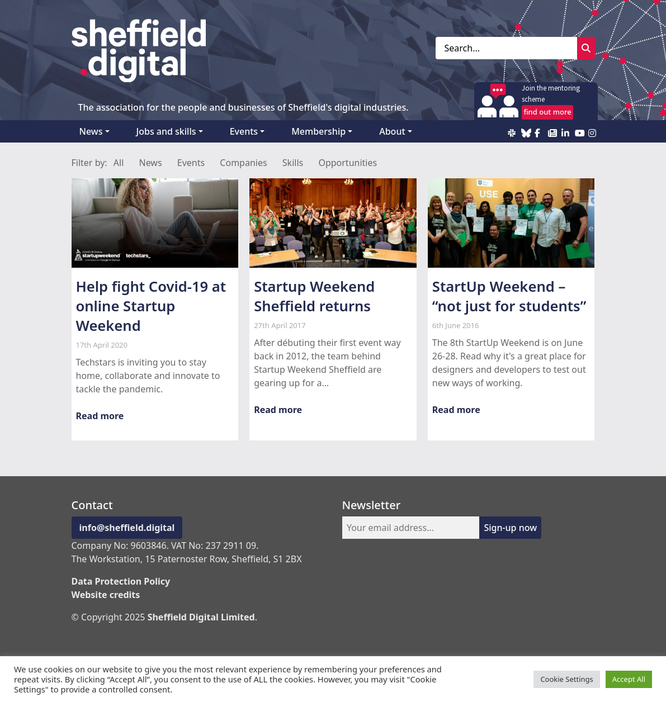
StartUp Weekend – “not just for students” (509, 296)
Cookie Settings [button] (566, 679)
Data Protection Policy (121, 581)
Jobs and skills (166, 131)
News (91, 131)
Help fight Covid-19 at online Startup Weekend (151, 306)
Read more (100, 416)
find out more (547, 112)
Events (244, 131)
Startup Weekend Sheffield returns (314, 296)
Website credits (106, 595)
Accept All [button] (628, 679)
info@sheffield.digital (127, 527)
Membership (318, 131)
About (392, 131)
